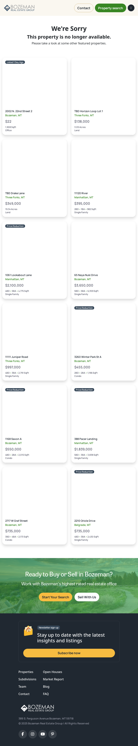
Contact (24, 694)
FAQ (46, 694)
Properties (26, 672)
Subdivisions (27, 679)
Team (22, 686)
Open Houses (52, 672)
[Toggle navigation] (131, 8)
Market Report (53, 679)
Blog (46, 686)
